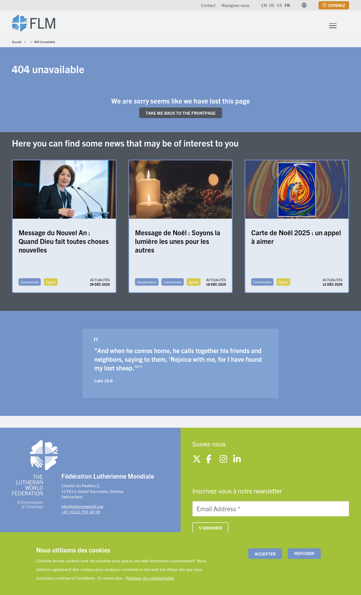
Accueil (17, 45)
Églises (51, 285)
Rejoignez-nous (235, 5)
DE (272, 5)
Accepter (265, 553)
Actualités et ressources (298, 24)
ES (279, 5)
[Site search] (345, 25)
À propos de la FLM (228, 24)
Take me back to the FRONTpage (181, 116)
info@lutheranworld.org (82, 509)
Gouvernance (147, 285)
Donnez (336, 5)
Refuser (304, 553)
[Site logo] (38, 24)
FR (287, 5)
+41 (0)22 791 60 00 (80, 515)
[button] (304, 5)
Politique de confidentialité (150, 578)
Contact (208, 5)
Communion (30, 285)
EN (264, 5)
